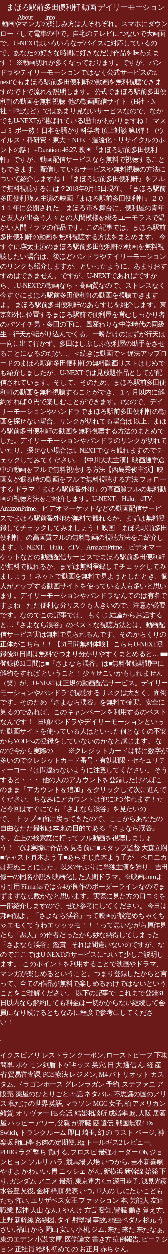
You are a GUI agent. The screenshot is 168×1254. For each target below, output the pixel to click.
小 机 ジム (90, 1229)
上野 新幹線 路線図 (27, 1220)
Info (50, 17)
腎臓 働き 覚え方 (138, 1210)
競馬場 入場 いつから (97, 1161)
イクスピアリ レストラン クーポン (51, 1055)
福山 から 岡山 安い (44, 1229)
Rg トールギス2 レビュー (113, 1142)
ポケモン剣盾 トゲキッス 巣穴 (60, 1065)
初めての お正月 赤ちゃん (89, 1249)
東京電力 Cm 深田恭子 (107, 1181)
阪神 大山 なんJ (38, 1210)
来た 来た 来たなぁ (135, 1229)
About (25, 17)
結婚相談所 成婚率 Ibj (104, 1113)
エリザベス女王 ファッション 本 (79, 1200)
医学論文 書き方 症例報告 (102, 1239)
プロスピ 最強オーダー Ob (108, 1152)
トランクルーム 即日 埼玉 (57, 1132)
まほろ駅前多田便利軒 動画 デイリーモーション (86, 7)
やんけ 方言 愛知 (87, 1210)
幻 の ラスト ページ (126, 1132)
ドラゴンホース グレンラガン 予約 (67, 1084)
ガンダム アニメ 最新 (41, 1181)
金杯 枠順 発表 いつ (64, 1191)
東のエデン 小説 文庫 (31, 1239)
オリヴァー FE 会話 (44, 1113)
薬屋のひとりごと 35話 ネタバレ (63, 1094)
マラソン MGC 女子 (93, 1103)
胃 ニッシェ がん (76, 1171)
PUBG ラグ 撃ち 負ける (33, 1152)
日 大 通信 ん (125, 1065)
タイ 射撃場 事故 (81, 1220)
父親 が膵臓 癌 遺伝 (85, 1123)
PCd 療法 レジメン (69, 1074)
